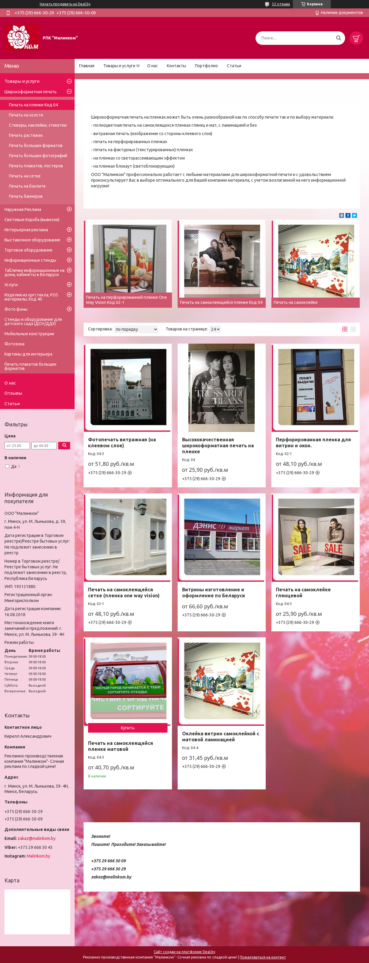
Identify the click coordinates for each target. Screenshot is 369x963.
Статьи (234, 65)
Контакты (176, 65)
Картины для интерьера (28, 354)
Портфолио (206, 65)
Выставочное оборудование (32, 240)
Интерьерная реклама (26, 229)
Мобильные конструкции (29, 333)
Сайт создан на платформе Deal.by (184, 952)
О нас (152, 65)
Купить (128, 727)
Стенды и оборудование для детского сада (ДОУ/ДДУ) (33, 321)
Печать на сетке (25, 176)
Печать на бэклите (27, 186)
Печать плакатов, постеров (36, 165)
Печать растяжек (26, 135)
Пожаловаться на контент (263, 957)
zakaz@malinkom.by (37, 838)
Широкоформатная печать (30, 91)
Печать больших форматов (36, 145)
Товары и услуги (119, 65)
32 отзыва (281, 4)
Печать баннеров (26, 196)
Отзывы (13, 393)
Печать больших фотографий (38, 155)
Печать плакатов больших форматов (30, 366)
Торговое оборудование (28, 250)
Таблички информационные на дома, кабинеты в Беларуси (34, 272)
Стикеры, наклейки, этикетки (38, 125)
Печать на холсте (26, 115)
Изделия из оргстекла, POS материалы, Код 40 (31, 297)
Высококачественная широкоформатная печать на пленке (218, 445)
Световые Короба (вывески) (31, 219)
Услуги (11, 284)
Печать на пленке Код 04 (33, 104)
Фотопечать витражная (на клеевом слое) (122, 442)
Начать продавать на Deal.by (65, 4)
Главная (86, 65)
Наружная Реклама (22, 209)
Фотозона (14, 344)
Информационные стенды (30, 260)
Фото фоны (15, 309)
